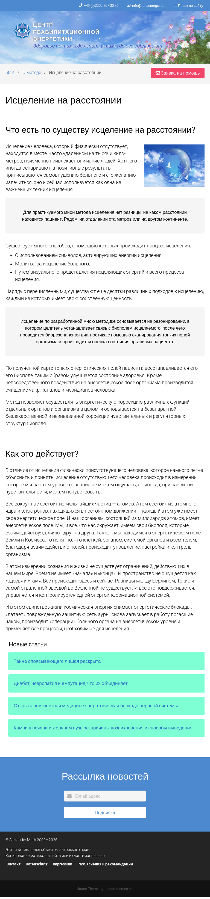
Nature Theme (88, 890)
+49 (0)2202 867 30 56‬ (95, 5)
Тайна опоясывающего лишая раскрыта (58, 663)
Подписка (105, 814)
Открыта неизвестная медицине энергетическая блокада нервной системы (97, 707)
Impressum (62, 866)
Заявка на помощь (177, 75)
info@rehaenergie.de (146, 5)
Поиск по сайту (190, 5)
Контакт (13, 866)
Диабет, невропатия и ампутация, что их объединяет (72, 685)
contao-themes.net (119, 890)
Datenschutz (37, 866)
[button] (199, 24)
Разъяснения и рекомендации (105, 866)
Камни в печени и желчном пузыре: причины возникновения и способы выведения (104, 729)
